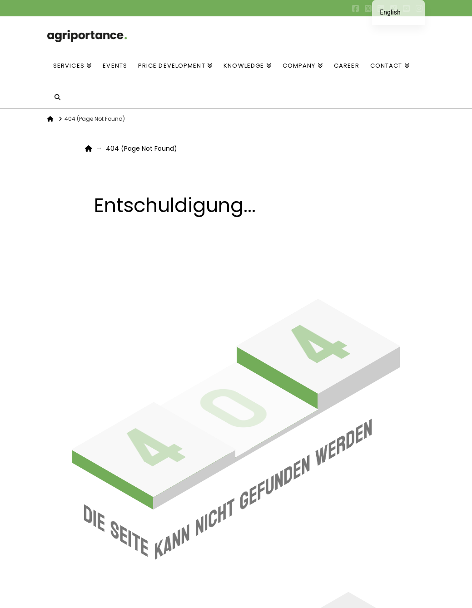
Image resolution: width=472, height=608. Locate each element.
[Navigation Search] (57, 92)
